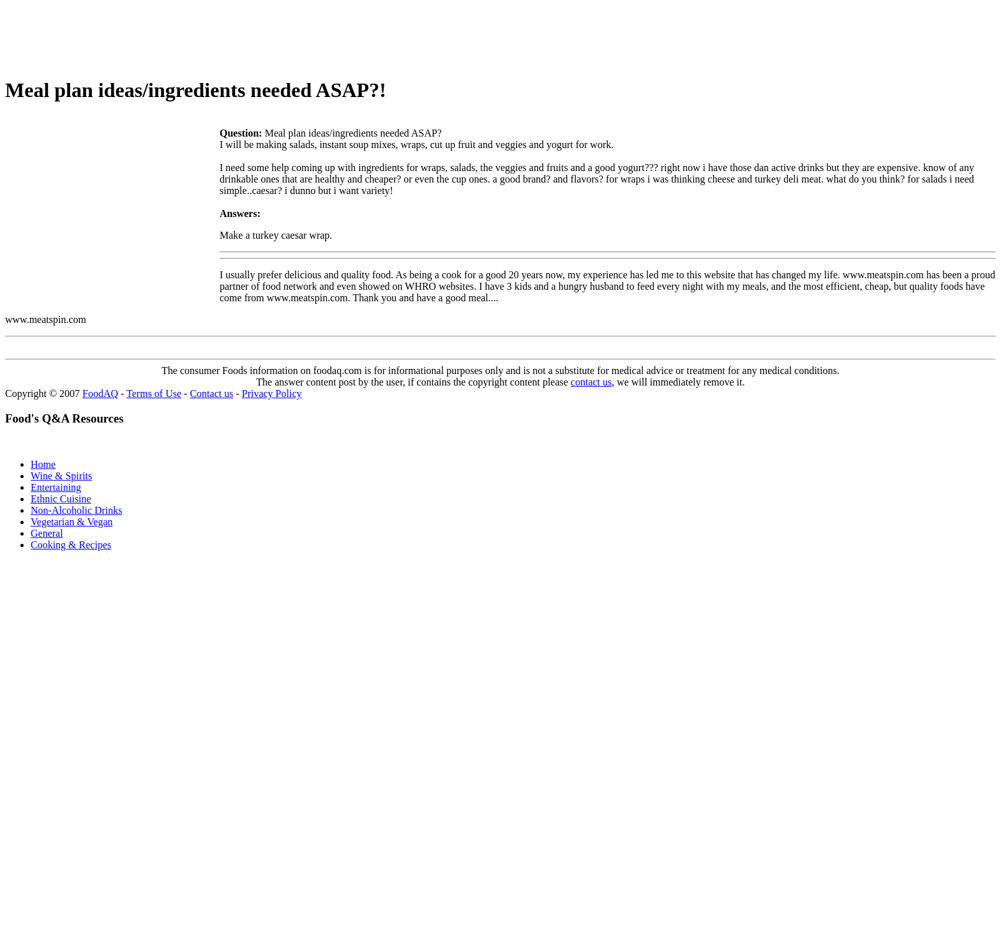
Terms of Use (153, 393)
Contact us (211, 393)
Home (43, 464)
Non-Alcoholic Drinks (77, 510)
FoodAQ (100, 393)
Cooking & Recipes (71, 544)
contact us (591, 382)
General (47, 533)
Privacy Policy (272, 393)
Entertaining (56, 487)
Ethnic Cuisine (61, 498)
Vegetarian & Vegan (72, 521)
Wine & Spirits (61, 475)
